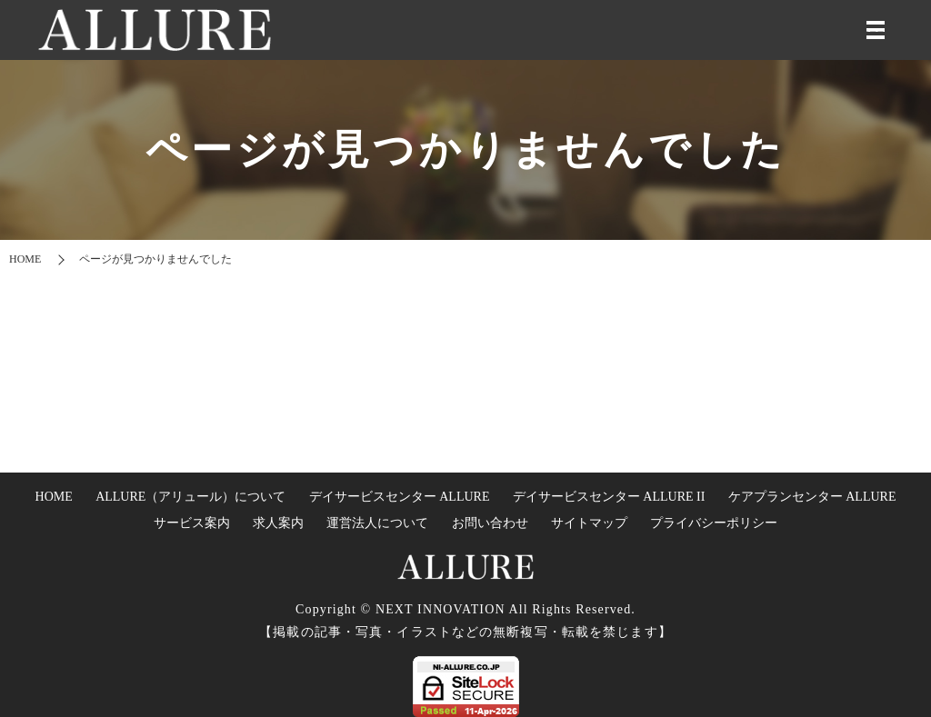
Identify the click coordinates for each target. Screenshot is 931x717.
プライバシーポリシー (713, 523)
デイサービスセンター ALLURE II (609, 496)
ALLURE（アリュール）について (190, 496)
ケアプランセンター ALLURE (812, 496)
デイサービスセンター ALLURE (399, 496)
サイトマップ (589, 523)
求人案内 (278, 523)
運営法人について (377, 523)
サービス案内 (192, 523)
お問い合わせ (490, 523)
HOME (25, 259)
